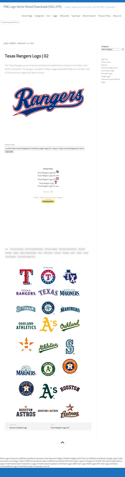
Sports (13, 50)
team (73, 260)
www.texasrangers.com (26, 263)
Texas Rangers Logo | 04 (47, 182)
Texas (86, 260)
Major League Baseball (28, 260)
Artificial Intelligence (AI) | (73, 465)
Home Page (27, 23)
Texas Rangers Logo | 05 (47, 179)
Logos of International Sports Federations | (16, 471)
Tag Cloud (75, 23)
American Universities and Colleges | (50, 465)
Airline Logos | (5, 465)
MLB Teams (48, 260)
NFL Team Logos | (104, 471)
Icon (48, 23)
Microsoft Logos (106, 80)
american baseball (16, 256)
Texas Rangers (11, 263)
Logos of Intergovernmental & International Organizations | (100, 468)
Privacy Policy (104, 23)
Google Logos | (112, 465)
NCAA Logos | (92, 471)
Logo (55, 23)
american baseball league (34, 256)
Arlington (81, 256)
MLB (40, 260)
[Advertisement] (62, 39)
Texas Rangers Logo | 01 (47, 193)
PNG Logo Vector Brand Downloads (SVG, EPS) (44, 7)
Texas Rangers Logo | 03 (47, 186)
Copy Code (9, 158)
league (16, 260)
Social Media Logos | (26, 473)
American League (51, 256)
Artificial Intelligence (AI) (109, 75)
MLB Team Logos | (66, 471)
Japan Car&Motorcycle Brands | (54, 468)
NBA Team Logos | (80, 471)
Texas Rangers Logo (46, 190)
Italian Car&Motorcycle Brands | (31, 468)
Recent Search (89, 23)
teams (79, 260)
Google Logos (105, 83)
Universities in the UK (42, 473)
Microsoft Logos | (72, 468)
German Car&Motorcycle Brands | (94, 465)
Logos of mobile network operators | (45, 471)
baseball (8, 260)
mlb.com (58, 260)
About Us (117, 23)
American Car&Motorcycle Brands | (23, 465)
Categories (39, 23)
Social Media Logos (107, 78)
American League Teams (67, 256)
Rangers (66, 260)
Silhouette (64, 23)
